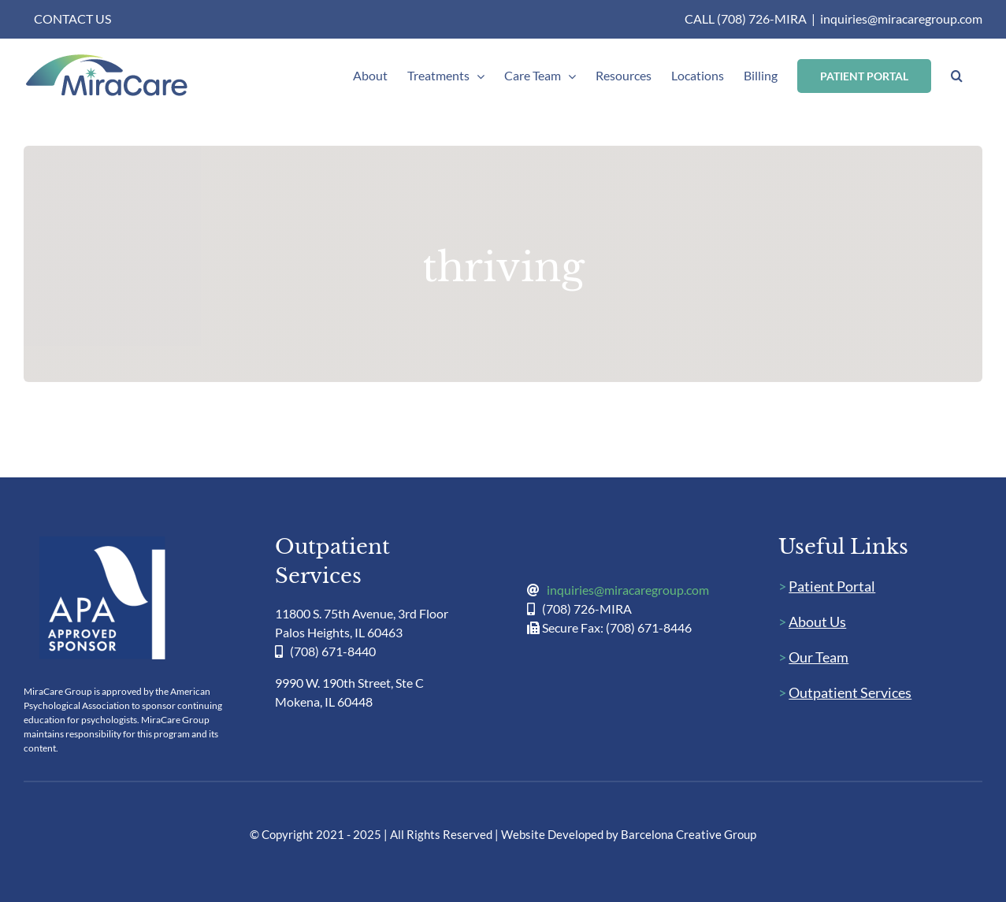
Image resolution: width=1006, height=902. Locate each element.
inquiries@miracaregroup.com (901, 18)
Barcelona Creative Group (688, 834)
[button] (957, 76)
